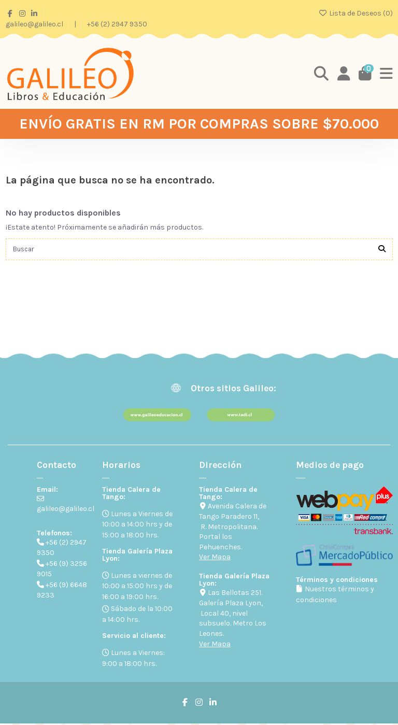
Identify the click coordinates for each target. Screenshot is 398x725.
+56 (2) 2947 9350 (117, 24)
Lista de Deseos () (355, 13)
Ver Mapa (215, 558)
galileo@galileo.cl (35, 24)
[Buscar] (382, 250)
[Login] (342, 73)
